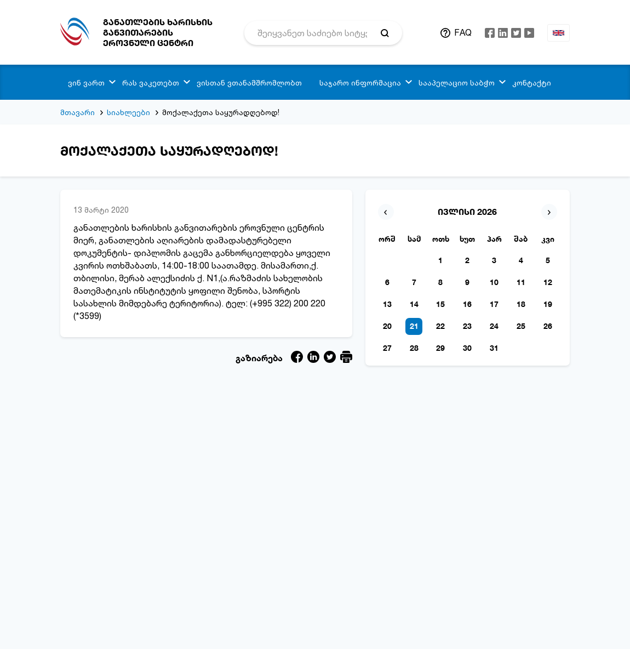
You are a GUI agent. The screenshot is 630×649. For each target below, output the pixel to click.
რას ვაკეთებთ (150, 82)
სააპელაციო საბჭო (457, 82)
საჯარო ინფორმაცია (360, 82)
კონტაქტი (531, 82)
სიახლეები (128, 112)
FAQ (463, 32)
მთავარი (77, 112)
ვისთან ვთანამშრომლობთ (249, 82)
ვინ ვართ (86, 82)
